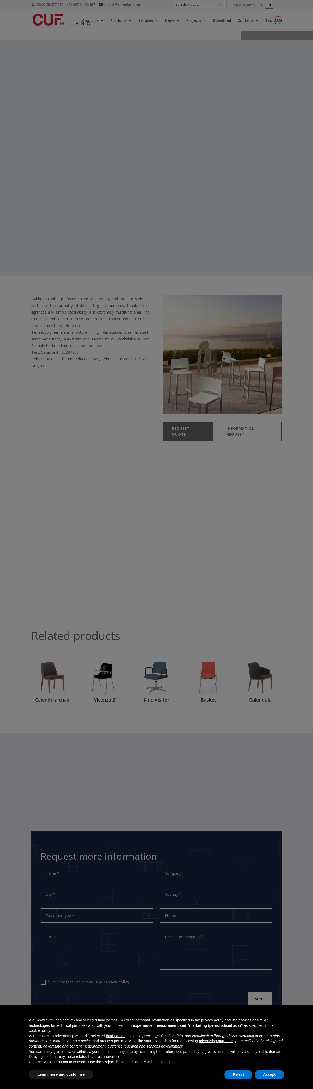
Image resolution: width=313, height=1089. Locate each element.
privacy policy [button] (212, 1020)
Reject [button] (238, 1074)
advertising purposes (216, 1041)
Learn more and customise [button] (61, 1074)
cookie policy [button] (39, 1030)
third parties (115, 1036)
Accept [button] (269, 1074)
